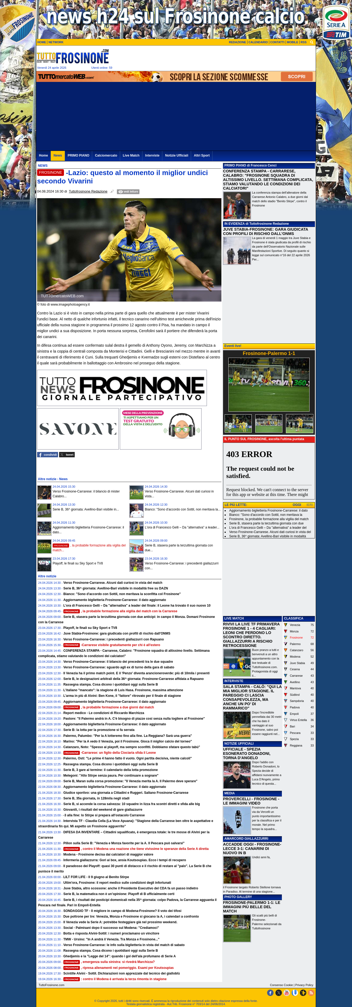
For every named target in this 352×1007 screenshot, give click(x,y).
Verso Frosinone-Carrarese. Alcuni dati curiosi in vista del (270, 532)
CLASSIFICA (293, 618)
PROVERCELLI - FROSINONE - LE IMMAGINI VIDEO (251, 801)
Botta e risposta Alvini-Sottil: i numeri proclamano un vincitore (111, 933)
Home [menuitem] (43, 155)
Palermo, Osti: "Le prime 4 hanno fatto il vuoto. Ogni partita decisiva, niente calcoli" (127, 758)
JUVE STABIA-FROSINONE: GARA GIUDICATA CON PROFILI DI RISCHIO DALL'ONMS (265, 231)
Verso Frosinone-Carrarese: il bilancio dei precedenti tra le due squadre (118, 662)
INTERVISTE (233, 681)
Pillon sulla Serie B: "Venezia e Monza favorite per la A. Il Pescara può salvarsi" (124, 843)
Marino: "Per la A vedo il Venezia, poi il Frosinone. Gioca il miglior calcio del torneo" (127, 741)
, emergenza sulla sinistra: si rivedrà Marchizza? (109, 962)
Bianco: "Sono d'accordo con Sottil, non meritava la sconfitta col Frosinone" (122, 594)
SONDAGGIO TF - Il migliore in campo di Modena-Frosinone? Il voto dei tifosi (122, 911)
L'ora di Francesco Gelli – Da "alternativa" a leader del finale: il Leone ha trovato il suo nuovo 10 (137, 605)
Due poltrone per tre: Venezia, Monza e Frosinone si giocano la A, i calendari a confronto (131, 916)
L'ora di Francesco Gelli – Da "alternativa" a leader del (268, 528)
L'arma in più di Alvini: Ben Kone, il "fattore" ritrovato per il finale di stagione (122, 696)
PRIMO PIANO (235, 165)
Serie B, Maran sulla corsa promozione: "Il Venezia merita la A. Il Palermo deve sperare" (130, 781)
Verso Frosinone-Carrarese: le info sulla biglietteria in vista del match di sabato (124, 945)
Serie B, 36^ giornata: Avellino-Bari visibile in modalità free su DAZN (115, 588)
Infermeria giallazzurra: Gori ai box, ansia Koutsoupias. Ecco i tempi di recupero (124, 860)
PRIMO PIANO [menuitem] (78, 155)
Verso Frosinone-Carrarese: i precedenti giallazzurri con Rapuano (113, 639)
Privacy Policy (304, 985)
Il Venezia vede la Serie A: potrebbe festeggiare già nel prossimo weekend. (120, 922)
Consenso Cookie (281, 985)
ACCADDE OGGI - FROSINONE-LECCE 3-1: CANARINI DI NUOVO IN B (252, 848)
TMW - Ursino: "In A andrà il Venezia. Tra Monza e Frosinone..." (111, 939)
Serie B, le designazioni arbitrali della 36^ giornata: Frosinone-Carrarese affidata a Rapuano (133, 679)
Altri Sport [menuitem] (202, 155)
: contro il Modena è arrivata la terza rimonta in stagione (115, 979)
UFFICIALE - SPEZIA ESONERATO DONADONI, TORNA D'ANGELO (246, 753)
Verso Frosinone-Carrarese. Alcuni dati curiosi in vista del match (112, 583)
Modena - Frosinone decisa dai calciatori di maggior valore (108, 854)
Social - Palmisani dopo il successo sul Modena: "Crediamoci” (111, 928)
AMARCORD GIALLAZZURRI (246, 839)
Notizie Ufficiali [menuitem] (176, 155)
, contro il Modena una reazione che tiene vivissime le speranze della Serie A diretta (136, 849)
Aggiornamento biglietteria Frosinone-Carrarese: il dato (268, 510)
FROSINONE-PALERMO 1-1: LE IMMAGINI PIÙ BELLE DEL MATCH (251, 906)
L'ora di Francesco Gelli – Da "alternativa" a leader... (182, 527)
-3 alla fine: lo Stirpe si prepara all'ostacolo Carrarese (104, 815)
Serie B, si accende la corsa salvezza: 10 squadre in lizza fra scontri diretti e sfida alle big (131, 804)
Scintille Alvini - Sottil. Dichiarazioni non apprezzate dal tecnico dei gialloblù (121, 973)
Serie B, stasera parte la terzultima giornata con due (266, 523)
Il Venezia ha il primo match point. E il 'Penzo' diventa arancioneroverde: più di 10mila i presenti (136, 673)
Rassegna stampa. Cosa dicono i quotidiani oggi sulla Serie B (110, 684)
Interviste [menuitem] (152, 155)
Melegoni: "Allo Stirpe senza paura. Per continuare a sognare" (111, 775)
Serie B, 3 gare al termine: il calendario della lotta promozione (110, 770)
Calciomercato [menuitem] (106, 155)
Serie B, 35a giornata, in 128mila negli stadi (96, 798)
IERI (310, 505)
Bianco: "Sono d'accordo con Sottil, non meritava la (265, 515)
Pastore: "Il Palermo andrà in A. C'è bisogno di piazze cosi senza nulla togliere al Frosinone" (134, 718)
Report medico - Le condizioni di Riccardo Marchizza (103, 713)
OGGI (297, 505)
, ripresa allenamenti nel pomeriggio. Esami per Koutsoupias (118, 968)
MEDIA (229, 793)
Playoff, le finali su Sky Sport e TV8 (78, 563)
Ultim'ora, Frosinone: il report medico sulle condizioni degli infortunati (117, 883)
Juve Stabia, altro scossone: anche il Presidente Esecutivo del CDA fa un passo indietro (130, 888)
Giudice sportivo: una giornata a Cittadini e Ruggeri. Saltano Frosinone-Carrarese (125, 793)
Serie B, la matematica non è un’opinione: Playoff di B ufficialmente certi (118, 894)
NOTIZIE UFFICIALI (239, 743)
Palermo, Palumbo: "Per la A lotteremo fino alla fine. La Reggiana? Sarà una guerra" (127, 736)
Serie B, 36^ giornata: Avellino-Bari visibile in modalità (267, 536)
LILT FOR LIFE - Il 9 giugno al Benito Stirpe (96, 877)
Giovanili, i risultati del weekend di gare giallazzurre (102, 810)
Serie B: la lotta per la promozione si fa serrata (99, 730)
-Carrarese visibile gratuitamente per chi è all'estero (111, 645)
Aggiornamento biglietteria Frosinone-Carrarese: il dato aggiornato (114, 600)
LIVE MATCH (234, 618)
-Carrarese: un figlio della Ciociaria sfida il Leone (109, 753)
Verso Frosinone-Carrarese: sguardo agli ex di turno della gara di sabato (118, 667)
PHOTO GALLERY (238, 897)
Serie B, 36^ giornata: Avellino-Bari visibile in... (86, 509)
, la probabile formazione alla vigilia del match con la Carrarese (120, 611)
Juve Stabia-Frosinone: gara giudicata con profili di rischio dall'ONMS (116, 633)
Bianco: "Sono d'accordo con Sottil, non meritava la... (183, 509)
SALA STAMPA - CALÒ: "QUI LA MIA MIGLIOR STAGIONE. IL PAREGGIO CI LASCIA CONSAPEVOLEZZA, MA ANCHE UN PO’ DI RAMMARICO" (252, 697)
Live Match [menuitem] (131, 155)
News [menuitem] (57, 155)
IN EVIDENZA (234, 224)
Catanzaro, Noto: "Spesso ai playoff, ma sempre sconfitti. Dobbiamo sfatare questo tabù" (131, 747)
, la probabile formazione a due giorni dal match (108, 707)
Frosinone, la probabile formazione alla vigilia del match (269, 519)
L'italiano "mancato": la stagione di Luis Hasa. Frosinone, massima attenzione (123, 690)
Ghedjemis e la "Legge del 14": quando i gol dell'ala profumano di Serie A (119, 956)
